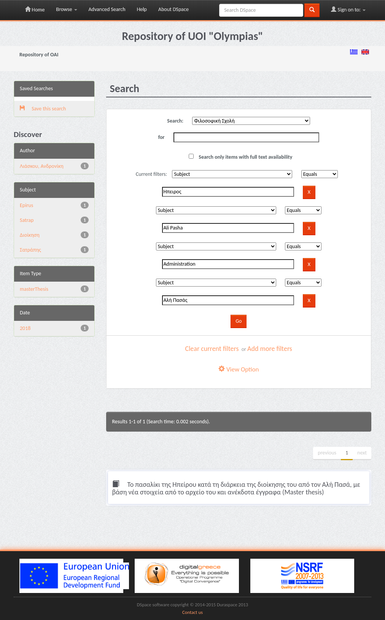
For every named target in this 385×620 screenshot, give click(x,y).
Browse (66, 9)
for (161, 137)
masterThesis (34, 289)
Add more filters (269, 348)
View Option (238, 369)
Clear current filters (212, 348)
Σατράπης (30, 250)
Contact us (192, 612)
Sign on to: (348, 9)
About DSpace (173, 9)
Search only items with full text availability (240, 157)
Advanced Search (107, 9)
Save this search (43, 108)
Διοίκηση (30, 235)
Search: (175, 121)
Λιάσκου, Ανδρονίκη (42, 166)
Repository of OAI (38, 54)
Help (142, 9)
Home (35, 9)
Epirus (26, 205)
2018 (25, 328)
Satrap (26, 220)
